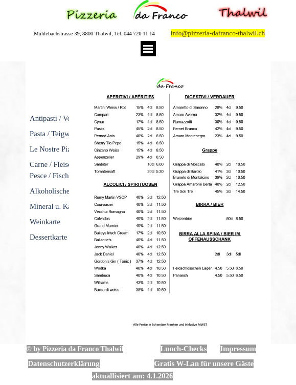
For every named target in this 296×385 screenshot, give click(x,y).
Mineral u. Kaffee (56, 206)
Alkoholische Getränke (64, 191)
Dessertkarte (48, 237)
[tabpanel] (47, 155)
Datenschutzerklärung (64, 363)
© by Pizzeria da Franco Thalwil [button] (75, 349)
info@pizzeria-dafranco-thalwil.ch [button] (218, 33)
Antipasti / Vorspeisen (63, 118)
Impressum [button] (238, 349)
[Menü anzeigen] (148, 48)
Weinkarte (45, 222)
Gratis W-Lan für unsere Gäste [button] (204, 363)
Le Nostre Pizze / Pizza (65, 149)
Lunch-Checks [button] (184, 349)
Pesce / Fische (51, 176)
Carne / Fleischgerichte (64, 164)
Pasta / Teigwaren (56, 134)
